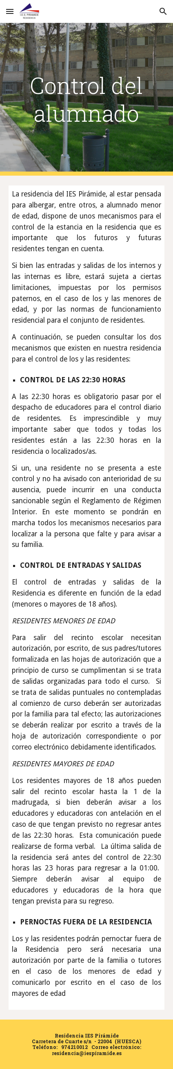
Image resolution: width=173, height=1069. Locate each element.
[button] (10, 11)
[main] (87, 99)
